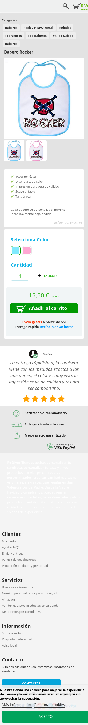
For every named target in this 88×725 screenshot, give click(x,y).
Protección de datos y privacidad (25, 566)
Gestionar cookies (49, 704)
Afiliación (8, 599)
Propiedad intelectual (17, 639)
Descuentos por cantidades (21, 612)
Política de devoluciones (19, 559)
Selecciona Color (30, 239)
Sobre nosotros (13, 633)
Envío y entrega (13, 553)
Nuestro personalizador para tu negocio (30, 593)
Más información (17, 704)
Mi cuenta (9, 541)
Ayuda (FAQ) (10, 547)
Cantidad (21, 265)
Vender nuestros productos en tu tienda (30, 605)
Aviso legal (9, 645)
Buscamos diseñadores (18, 587)
